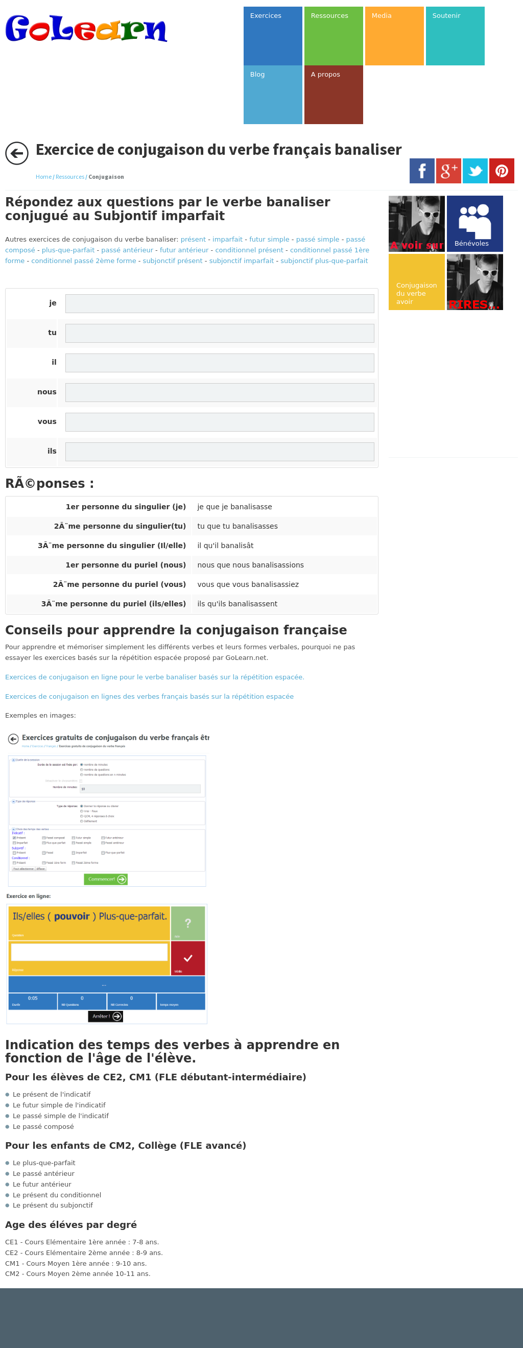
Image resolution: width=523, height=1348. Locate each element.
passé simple (318, 239)
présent (193, 239)
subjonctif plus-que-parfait (324, 261)
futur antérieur (184, 250)
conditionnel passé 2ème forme (83, 261)
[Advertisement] (456, 384)
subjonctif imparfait (241, 261)
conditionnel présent (249, 250)
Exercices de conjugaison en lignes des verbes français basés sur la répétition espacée (149, 696)
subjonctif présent (173, 261)
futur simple (269, 239)
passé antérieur (127, 250)
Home (44, 176)
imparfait (227, 239)
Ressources (70, 176)
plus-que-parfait (68, 250)
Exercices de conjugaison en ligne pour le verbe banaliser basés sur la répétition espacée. (154, 677)
